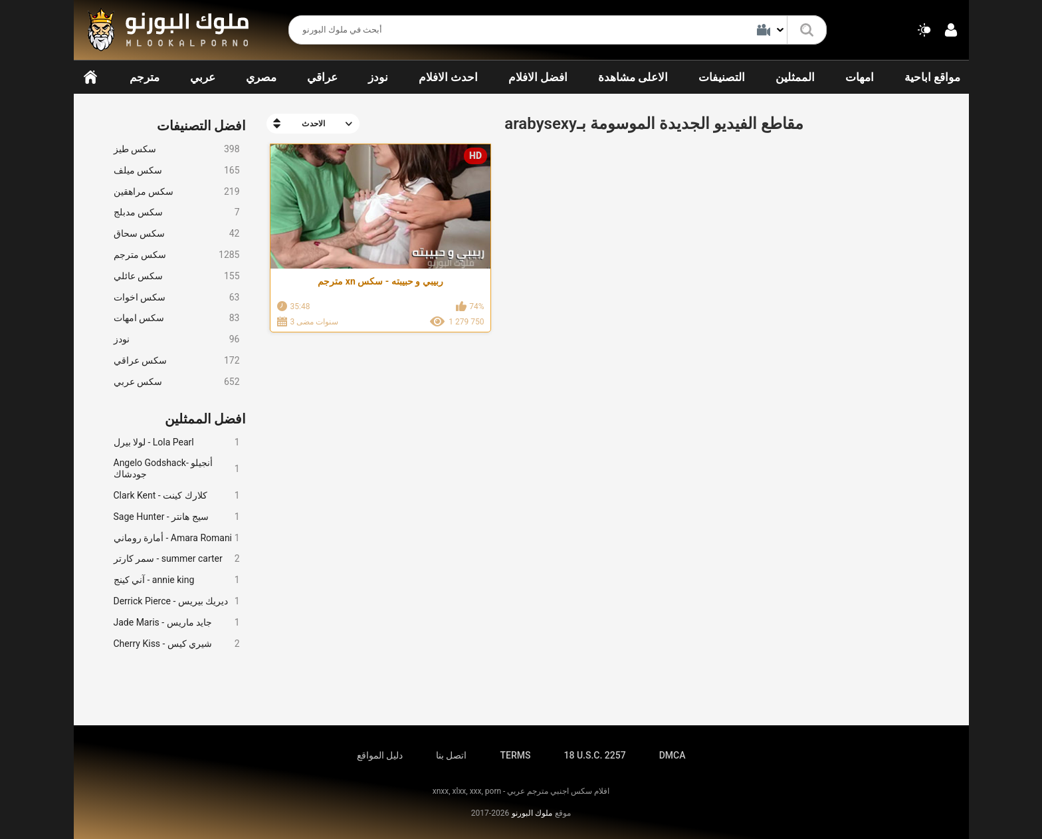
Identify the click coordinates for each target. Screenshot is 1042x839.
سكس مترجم (177, 255)
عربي (202, 77)
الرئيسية (90, 77)
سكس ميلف (177, 170)
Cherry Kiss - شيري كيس (177, 644)
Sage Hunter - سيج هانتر (177, 517)
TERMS (515, 755)
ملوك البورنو (532, 813)
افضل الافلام (538, 77)
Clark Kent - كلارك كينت (177, 495)
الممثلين (795, 77)
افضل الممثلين (206, 419)
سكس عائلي (177, 276)
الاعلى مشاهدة (633, 77)
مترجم (144, 77)
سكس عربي (177, 382)
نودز (378, 77)
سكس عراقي (177, 360)
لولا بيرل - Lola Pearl (177, 442)
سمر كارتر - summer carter (177, 558)
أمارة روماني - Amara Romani (177, 538)
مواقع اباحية (932, 77)
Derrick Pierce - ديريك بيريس (177, 601)
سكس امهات (177, 318)
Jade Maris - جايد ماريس (177, 622)
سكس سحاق (177, 233)
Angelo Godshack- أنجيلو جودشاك (177, 468)
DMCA (672, 755)
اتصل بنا (451, 755)
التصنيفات (721, 77)
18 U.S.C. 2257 (594, 755)
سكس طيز (177, 149)
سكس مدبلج (177, 212)
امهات (859, 77)
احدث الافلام (448, 77)
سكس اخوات (177, 297)
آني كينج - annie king (177, 580)
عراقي (322, 77)
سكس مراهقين (177, 191)
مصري (261, 77)
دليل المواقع (380, 755)
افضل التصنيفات (202, 126)
